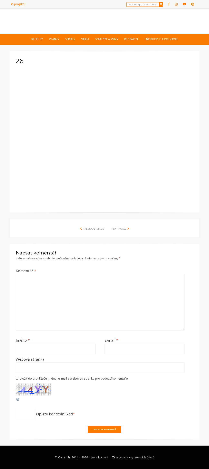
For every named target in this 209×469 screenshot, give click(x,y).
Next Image (118, 228)
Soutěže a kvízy (106, 39)
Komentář (26, 270)
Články (54, 39)
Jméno (23, 340)
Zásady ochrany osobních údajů (133, 457)
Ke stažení (131, 39)
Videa (85, 39)
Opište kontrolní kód (54, 414)
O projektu (18, 4)
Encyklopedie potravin (161, 39)
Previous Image (93, 228)
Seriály (70, 39)
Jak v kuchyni (99, 457)
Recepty (37, 39)
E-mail (111, 340)
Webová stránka (30, 359)
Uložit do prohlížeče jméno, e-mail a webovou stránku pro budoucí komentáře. (73, 378)
